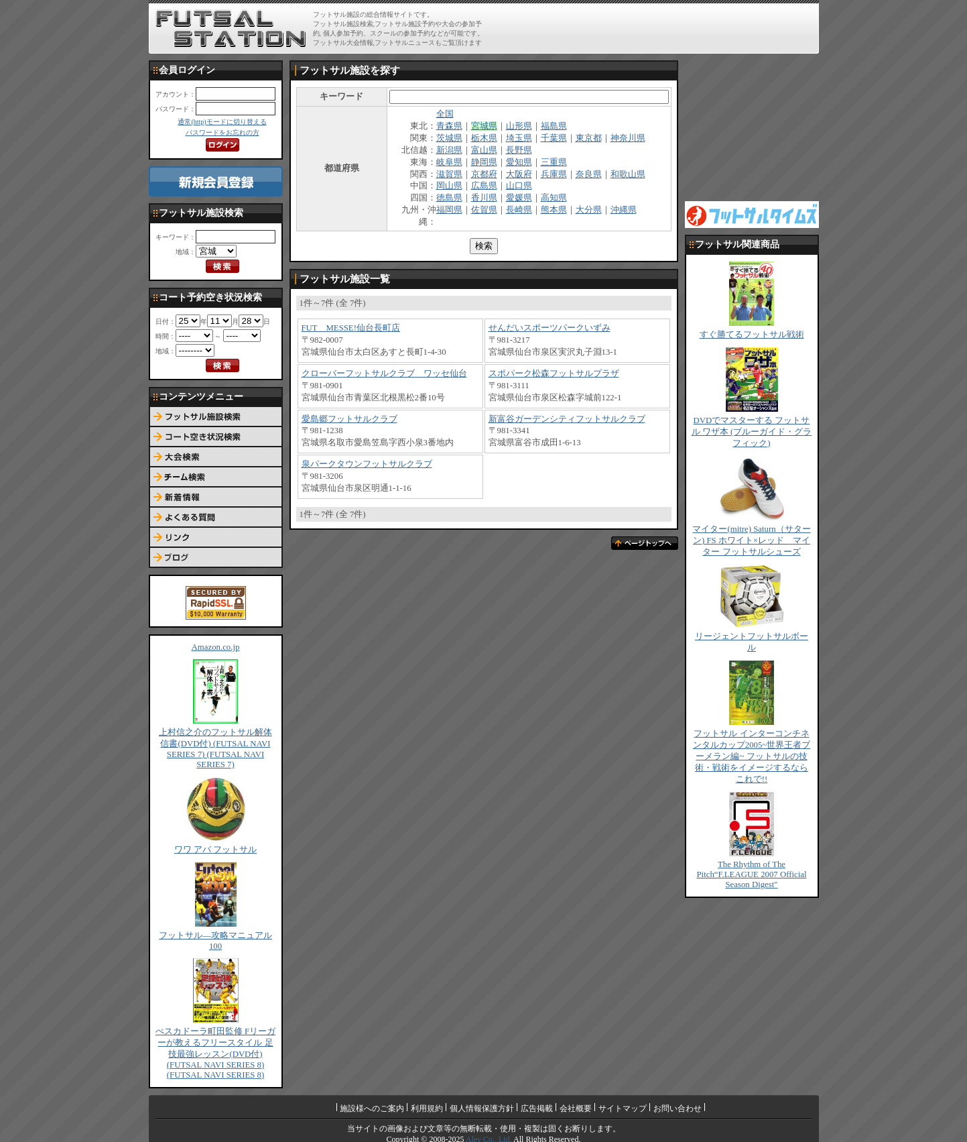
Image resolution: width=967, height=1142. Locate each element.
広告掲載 (537, 1108)
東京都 (589, 138)
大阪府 (519, 174)
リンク (216, 538)
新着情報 (216, 498)
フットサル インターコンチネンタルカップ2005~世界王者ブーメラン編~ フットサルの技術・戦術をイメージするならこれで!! (752, 756)
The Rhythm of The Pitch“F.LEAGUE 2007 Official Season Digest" (751, 874)
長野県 (519, 150)
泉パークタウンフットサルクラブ (367, 464)
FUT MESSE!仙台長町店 (351, 328)
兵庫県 (554, 174)
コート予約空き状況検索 (216, 437)
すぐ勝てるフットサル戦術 (752, 334)
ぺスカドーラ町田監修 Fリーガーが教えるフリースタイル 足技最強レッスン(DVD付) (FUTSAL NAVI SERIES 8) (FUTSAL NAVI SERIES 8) (215, 1053)
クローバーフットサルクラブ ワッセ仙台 (384, 373)
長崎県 (519, 210)
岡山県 (449, 185)
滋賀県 (449, 174)
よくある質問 (216, 518)
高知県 (554, 198)
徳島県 (449, 198)
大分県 (589, 210)
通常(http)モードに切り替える (222, 121)
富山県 (484, 150)
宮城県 (484, 126)
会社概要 (576, 1108)
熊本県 (554, 210)
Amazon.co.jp (216, 647)
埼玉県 (519, 138)
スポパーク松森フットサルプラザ (554, 373)
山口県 (519, 185)
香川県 (484, 198)
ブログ (216, 558)
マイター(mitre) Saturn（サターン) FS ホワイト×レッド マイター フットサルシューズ (751, 540)
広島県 (484, 185)
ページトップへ (644, 543)
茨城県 (449, 138)
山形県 (519, 126)
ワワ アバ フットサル (215, 849)
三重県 (554, 162)
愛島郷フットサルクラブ (349, 419)
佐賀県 (484, 210)
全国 (445, 114)
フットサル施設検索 (216, 417)
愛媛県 (519, 198)
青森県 (449, 126)
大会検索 (216, 457)
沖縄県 (623, 210)
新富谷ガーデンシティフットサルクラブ (567, 419)
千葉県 (554, 138)
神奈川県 (627, 138)
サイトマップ (622, 1108)
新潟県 (449, 150)
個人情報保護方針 (482, 1108)
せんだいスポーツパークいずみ (549, 328)
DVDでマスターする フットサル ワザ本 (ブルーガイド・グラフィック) (752, 432)
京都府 (484, 174)
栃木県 (484, 138)
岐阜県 (449, 162)
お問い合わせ (677, 1108)
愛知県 (519, 162)
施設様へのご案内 (372, 1108)
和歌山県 (627, 174)
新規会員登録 (216, 181)
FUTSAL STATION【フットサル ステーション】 (230, 29)
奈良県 (589, 174)
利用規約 (427, 1108)
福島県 (554, 126)
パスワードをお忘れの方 (222, 132)
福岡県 (449, 210)
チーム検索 (216, 477)
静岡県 (484, 162)
